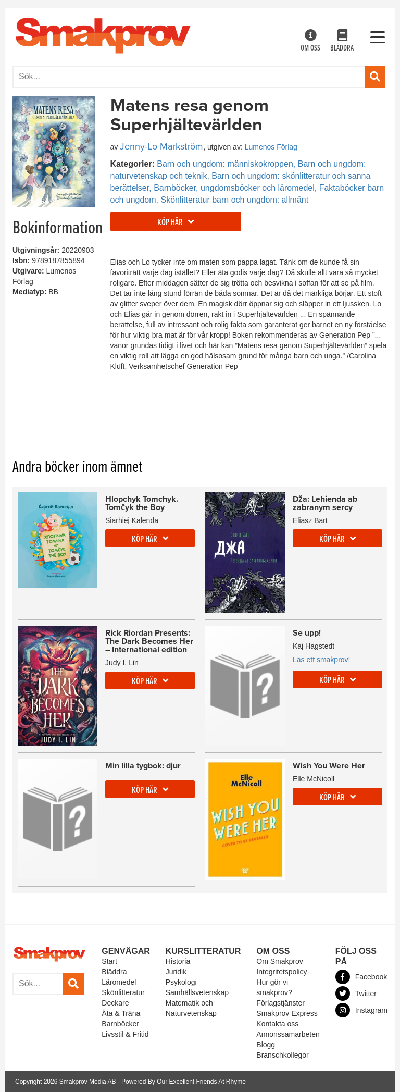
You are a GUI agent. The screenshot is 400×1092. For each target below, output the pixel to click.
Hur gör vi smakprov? (274, 987)
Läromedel (119, 982)
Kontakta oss (277, 1024)
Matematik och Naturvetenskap (191, 1008)
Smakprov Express (286, 1013)
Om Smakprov (279, 961)
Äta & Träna (121, 1013)
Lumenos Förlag (271, 147)
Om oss (310, 41)
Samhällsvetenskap (197, 992)
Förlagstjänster (280, 1003)
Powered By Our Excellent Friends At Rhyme (183, 1081)
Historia (178, 961)
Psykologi (181, 982)
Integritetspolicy (281, 971)
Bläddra (342, 41)
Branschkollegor (282, 1055)
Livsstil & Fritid (125, 1034)
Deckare (115, 1003)
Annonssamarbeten (287, 1034)
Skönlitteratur (123, 992)
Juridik (176, 971)
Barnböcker (120, 1024)
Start (109, 961)
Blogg (265, 1044)
